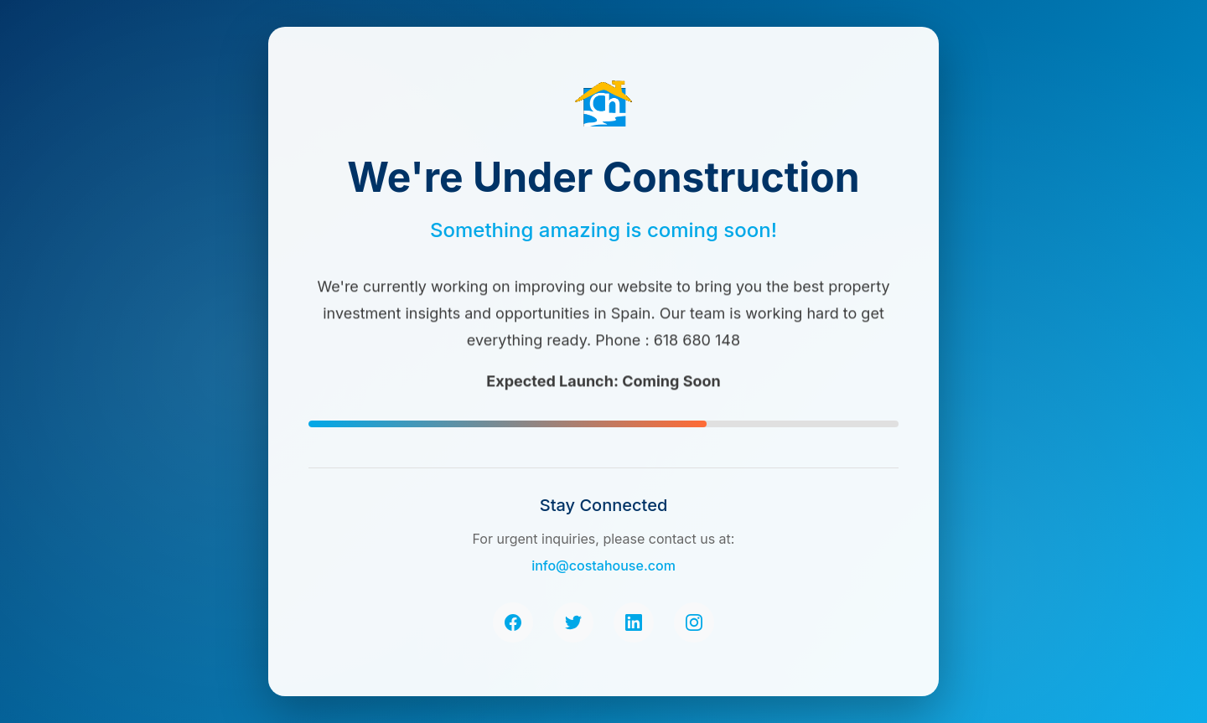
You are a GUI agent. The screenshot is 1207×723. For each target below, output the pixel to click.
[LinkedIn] (634, 622)
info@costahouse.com (603, 565)
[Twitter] (573, 622)
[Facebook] (513, 622)
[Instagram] (694, 622)
